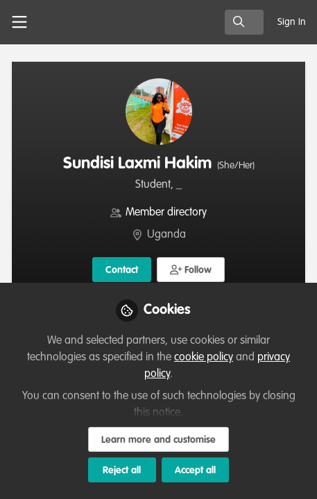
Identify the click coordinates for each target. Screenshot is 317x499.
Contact (121, 270)
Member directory (166, 212)
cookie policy (203, 357)
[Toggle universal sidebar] (19, 22)
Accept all (195, 470)
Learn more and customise (158, 440)
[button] (191, 269)
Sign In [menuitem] (291, 22)
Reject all (122, 470)
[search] (244, 22)
